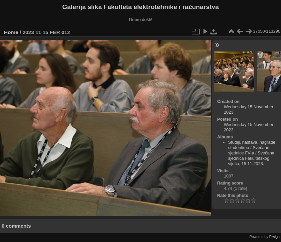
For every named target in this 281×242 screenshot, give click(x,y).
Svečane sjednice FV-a (248, 150)
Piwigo (274, 237)
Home (11, 32)
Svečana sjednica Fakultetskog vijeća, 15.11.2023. (251, 158)
